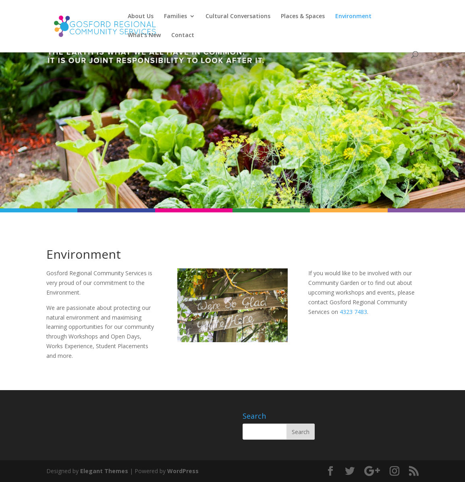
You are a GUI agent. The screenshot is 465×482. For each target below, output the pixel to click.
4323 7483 (353, 312)
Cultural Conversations (238, 16)
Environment (353, 16)
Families (175, 16)
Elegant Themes (104, 471)
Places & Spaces (303, 16)
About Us (141, 16)
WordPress (183, 471)
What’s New (144, 35)
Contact (182, 35)
